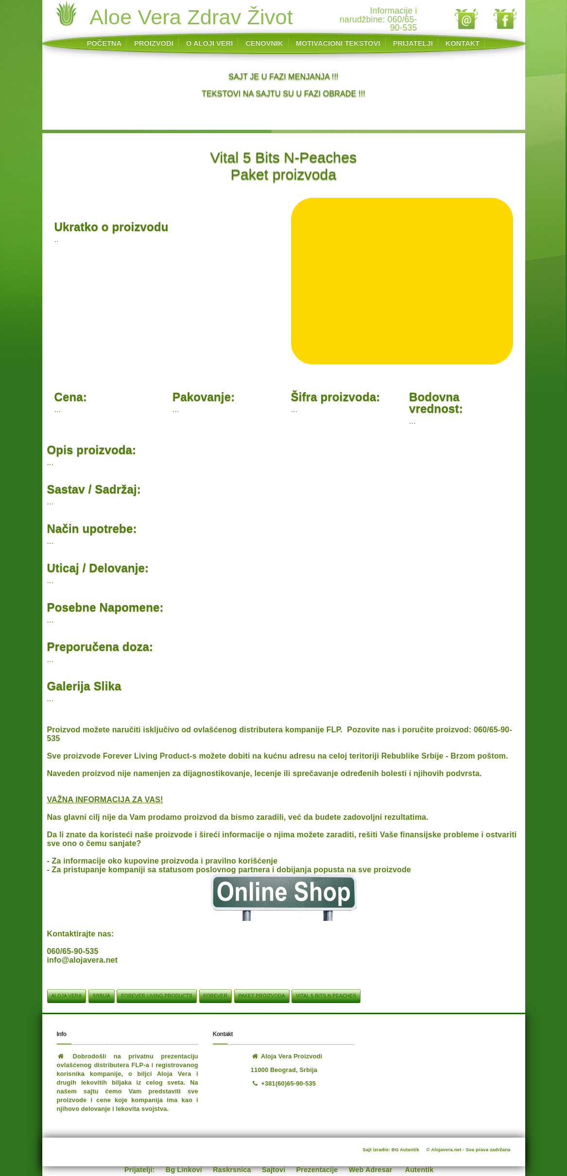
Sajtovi (273, 1170)
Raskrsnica (232, 1170)
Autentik (419, 1170)
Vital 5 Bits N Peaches (326, 996)
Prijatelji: (139, 1170)
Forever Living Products (156, 996)
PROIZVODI (153, 43)
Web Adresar (371, 1170)
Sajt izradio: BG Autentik (391, 1149)
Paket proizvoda (262, 996)
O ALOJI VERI (209, 43)
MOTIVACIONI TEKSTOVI (338, 43)
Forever (215, 996)
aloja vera (67, 996)
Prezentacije (317, 1170)
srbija (101, 996)
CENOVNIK (264, 43)
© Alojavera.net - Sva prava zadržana (469, 1149)
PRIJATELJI (413, 43)
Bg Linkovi (184, 1170)
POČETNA (104, 43)
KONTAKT (463, 43)
